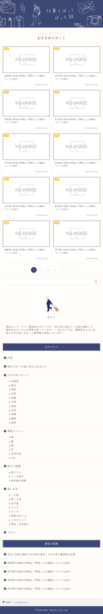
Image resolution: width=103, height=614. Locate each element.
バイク (15, 507)
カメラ (15, 511)
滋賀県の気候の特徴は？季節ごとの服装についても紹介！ (40, 563)
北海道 (15, 381)
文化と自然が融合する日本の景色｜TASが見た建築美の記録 (41, 554)
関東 (13, 389)
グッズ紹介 (17, 476)
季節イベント (15, 431)
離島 (13, 418)
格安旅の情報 (18, 480)
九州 (13, 410)
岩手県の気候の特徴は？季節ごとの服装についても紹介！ (40, 571)
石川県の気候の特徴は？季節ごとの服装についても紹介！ (40, 588)
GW (13, 458)
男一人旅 (16, 499)
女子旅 (15, 503)
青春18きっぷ (19, 516)
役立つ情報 (14, 466)
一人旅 (15, 495)
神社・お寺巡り (20, 524)
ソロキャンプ (18, 520)
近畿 (13, 398)
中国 (13, 402)
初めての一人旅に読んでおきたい (27, 366)
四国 (13, 406)
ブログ (11, 532)
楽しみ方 (12, 488)
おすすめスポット (18, 375)
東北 (13, 385)
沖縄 (13, 414)
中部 (10, 357)
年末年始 (16, 454)
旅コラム (16, 472)
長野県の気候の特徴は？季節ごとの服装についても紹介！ (40, 580)
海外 (13, 422)
